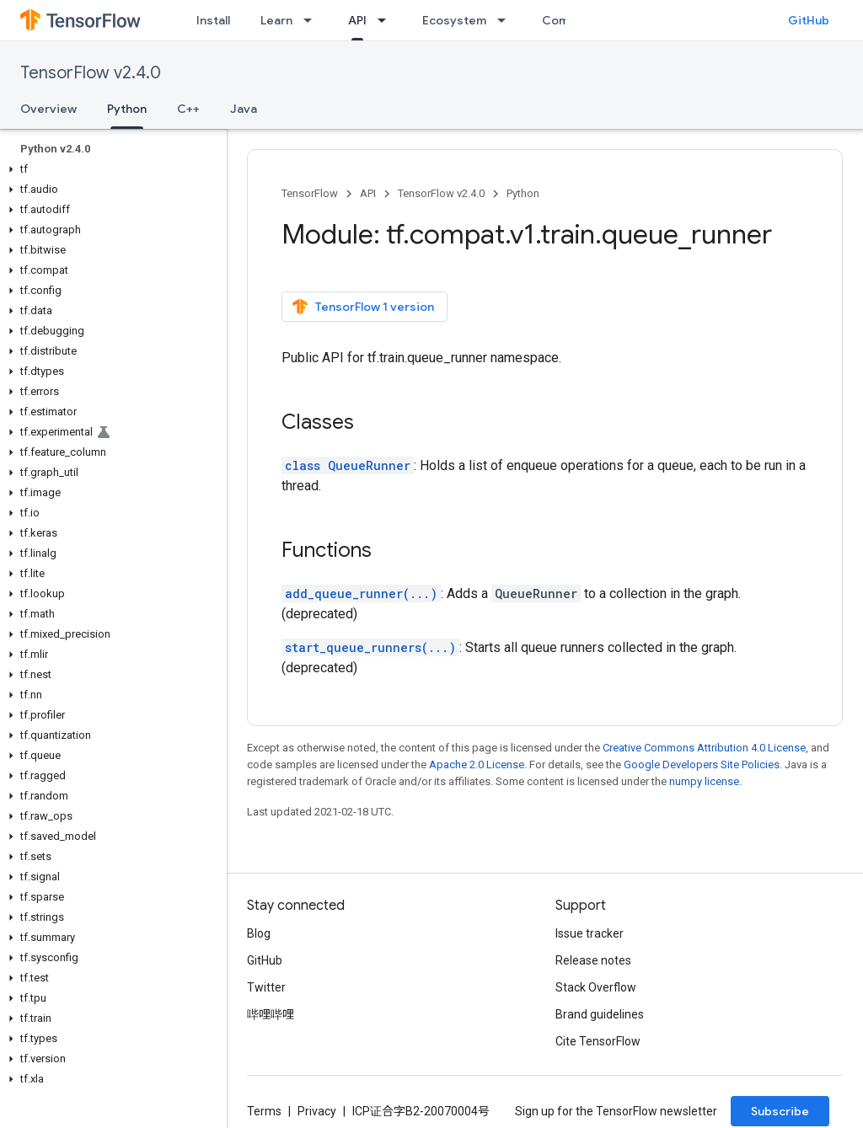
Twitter (266, 987)
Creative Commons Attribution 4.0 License (704, 747)
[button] (110, 169)
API (368, 193)
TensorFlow (309, 193)
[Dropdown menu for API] (387, 20)
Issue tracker (589, 933)
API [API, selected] (357, 20)
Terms (264, 1111)
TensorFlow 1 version (363, 306)
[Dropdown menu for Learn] (312, 20)
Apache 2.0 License (476, 764)
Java (243, 108)
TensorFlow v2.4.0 (90, 72)
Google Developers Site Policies (702, 764)
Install (213, 20)
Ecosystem (454, 20)
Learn (276, 20)
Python (523, 193)
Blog (259, 933)
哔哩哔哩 (270, 1014)
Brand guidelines (599, 1014)
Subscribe (780, 1111)
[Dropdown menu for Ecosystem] (506, 20)
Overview (48, 108)
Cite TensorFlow (598, 1041)
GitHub (808, 20)
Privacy (316, 1111)
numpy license (704, 781)
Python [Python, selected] (127, 108)
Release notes (593, 960)
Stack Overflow (595, 987)
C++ (188, 108)
